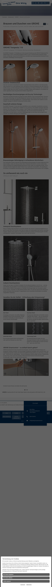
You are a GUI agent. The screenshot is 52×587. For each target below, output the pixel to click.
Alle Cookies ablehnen (7, 577)
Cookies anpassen (7, 581)
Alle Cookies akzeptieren (8, 574)
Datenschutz (29, 584)
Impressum (22, 584)
